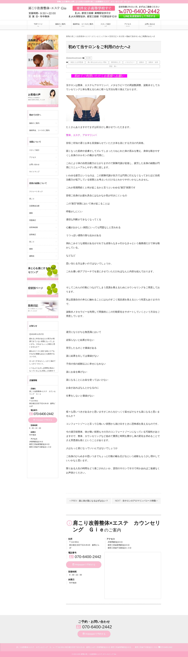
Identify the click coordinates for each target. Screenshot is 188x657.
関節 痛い (113, 66)
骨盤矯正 (32, 220)
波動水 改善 (153, 62)
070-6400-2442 (85, 556)
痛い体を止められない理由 (97, 62)
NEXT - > (136, 501)
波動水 (141, 62)
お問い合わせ (150, 25)
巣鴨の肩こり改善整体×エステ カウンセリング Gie (98, 654)
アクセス (128, 25)
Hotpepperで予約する (83, 564)
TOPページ (38, 25)
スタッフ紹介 (105, 25)
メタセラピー (130, 62)
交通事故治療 (34, 206)
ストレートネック (36, 191)
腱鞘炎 (31, 256)
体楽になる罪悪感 (77, 62)
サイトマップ (34, 172)
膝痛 (31, 249)
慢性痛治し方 (115, 62)
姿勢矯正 (32, 234)
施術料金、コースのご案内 (83, 25)
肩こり (31, 199)
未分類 (88, 58)
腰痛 (31, 213)
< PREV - (89, 501)
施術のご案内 (60, 25)
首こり (31, 242)
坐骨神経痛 (33, 227)
